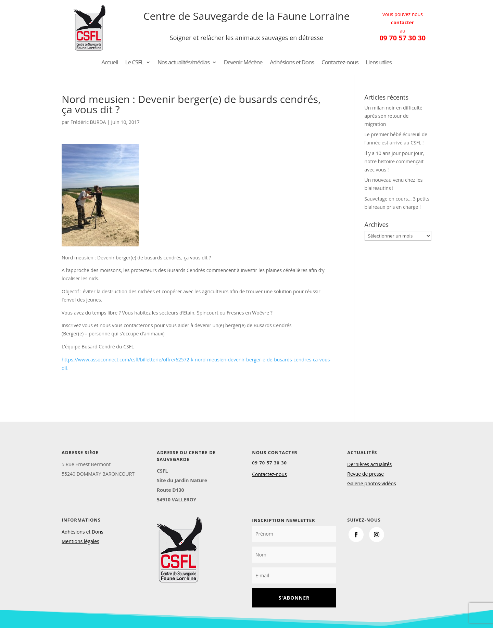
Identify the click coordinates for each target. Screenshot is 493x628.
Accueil (123, 63)
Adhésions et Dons (287, 63)
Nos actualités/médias (190, 63)
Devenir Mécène (243, 63)
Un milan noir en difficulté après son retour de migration (393, 115)
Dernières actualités (369, 464)
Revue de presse (365, 474)
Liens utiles (365, 63)
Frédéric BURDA (88, 122)
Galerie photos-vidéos (371, 483)
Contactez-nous (330, 63)
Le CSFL (146, 63)
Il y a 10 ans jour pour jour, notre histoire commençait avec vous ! (394, 161)
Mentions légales (80, 541)
